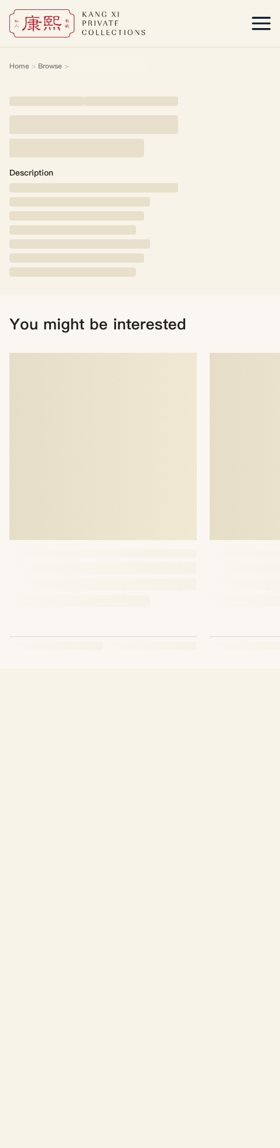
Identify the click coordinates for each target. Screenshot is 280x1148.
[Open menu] (261, 23)
